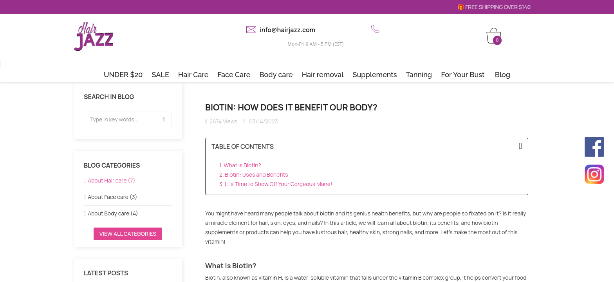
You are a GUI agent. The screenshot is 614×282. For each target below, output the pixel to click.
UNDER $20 (123, 74)
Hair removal (323, 74)
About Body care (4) (113, 213)
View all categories (127, 233)
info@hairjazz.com (287, 30)
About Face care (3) (112, 197)
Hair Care (193, 74)
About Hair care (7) (111, 180)
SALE (160, 74)
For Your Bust (462, 74)
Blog (502, 74)
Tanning (419, 74)
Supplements (375, 74)
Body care (276, 74)
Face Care (234, 74)
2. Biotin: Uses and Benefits (253, 174)
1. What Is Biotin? (240, 165)
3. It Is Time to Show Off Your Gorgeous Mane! (275, 184)
